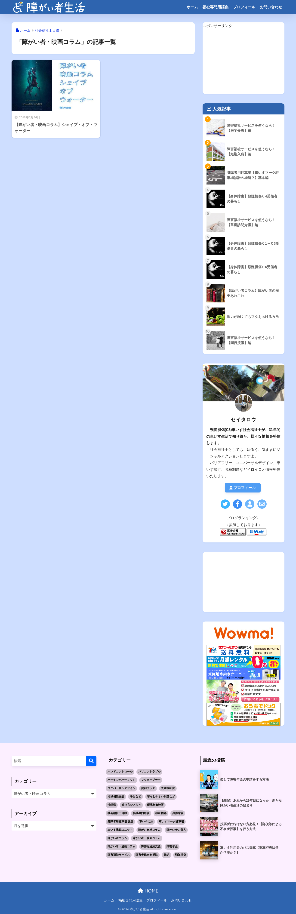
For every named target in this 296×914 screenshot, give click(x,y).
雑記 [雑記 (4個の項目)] (166, 854)
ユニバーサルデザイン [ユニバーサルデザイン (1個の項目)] (121, 788)
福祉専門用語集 (215, 7)
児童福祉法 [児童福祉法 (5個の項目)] (168, 788)
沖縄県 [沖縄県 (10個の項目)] (112, 804)
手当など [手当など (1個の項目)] (135, 796)
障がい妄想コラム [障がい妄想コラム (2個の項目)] (149, 829)
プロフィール (244, 7)
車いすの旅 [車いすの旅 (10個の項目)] (146, 821)
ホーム (192, 7)
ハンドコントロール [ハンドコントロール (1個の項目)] (120, 771)
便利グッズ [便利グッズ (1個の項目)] (148, 788)
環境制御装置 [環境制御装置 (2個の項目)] (155, 804)
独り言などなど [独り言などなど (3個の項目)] (131, 804)
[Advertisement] (243, 61)
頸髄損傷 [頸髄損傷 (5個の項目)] (180, 854)
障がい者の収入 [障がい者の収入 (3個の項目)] (176, 829)
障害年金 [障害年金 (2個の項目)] (172, 846)
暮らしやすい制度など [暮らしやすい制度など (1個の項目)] (161, 796)
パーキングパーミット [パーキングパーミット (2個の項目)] (121, 780)
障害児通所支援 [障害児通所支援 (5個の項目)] (150, 846)
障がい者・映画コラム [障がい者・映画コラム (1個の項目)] (146, 838)
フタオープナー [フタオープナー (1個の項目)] (150, 780)
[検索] (91, 761)
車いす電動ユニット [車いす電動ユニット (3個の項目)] (120, 829)
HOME (148, 891)
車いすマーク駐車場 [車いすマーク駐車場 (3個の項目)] (171, 821)
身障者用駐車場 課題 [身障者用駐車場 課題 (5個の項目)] (120, 821)
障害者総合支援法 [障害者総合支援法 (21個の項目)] (147, 854)
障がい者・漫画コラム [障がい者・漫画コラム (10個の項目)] (121, 846)
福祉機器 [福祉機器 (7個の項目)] (160, 813)
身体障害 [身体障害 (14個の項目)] (177, 813)
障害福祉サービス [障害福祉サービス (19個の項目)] (119, 854)
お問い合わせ (271, 7)
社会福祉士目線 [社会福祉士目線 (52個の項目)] (117, 813)
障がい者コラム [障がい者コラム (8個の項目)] (117, 838)
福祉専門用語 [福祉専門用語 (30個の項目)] (141, 813)
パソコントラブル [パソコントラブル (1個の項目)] (149, 771)
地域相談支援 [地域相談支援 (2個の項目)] (116, 796)
